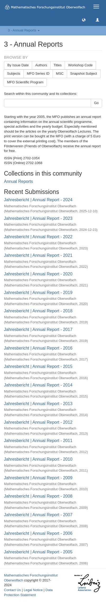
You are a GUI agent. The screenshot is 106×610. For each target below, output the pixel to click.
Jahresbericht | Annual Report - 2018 (38, 311)
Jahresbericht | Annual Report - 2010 (38, 459)
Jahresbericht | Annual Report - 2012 (38, 422)
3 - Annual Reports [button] (24, 30)
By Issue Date (18, 65)
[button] (83, 19)
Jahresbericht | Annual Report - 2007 (38, 515)
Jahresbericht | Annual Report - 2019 (38, 292)
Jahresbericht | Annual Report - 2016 (38, 348)
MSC (60, 73)
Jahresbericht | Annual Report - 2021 (38, 255)
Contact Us (12, 590)
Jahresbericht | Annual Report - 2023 (38, 218)
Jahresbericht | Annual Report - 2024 (38, 200)
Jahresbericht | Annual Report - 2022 (38, 237)
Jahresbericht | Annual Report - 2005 (38, 552)
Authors (41, 65)
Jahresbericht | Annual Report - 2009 (38, 478)
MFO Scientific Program (25, 82)
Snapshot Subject (83, 73)
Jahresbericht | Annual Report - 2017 (38, 329)
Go (96, 103)
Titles (58, 65)
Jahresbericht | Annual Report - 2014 (38, 385)
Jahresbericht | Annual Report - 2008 (38, 496)
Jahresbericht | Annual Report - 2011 (38, 440)
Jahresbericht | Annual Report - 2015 (38, 366)
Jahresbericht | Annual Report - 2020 (38, 274)
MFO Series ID (38, 73)
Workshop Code (80, 65)
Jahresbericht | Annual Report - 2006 (38, 533)
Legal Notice (33, 590)
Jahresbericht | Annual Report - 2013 (38, 403)
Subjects (13, 73)
